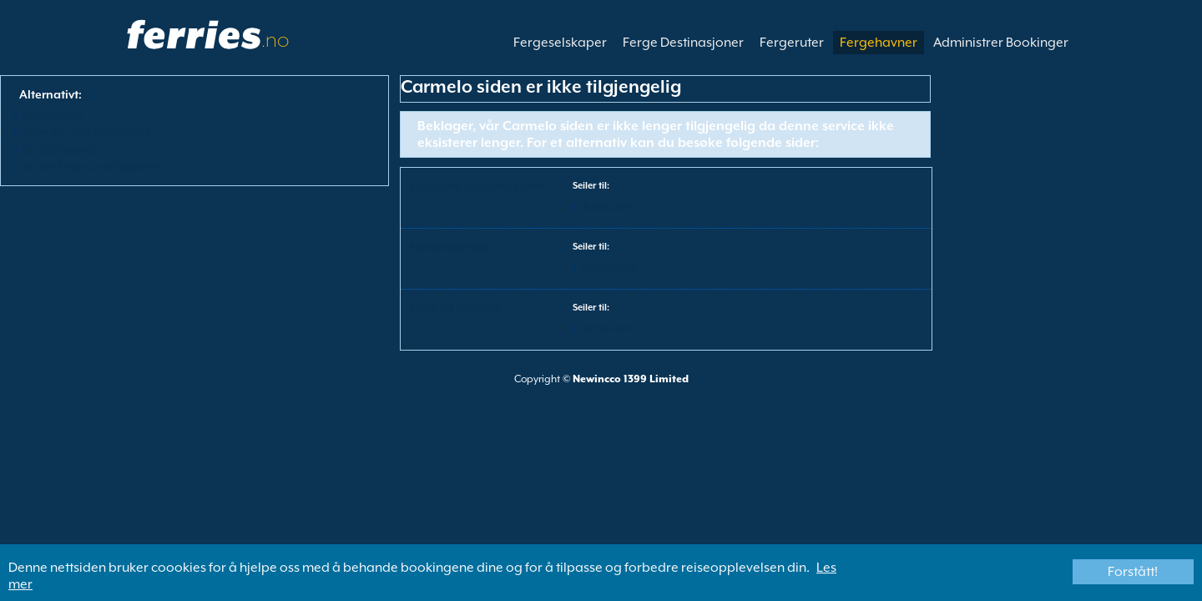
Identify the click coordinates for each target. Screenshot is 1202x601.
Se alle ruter (53, 113)
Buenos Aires (609, 205)
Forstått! (1133, 571)
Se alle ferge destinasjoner (92, 166)
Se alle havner (59, 148)
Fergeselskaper (560, 42)
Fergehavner (878, 42)
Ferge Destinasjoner (683, 42)
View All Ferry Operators (86, 131)
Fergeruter (792, 42)
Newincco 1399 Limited (631, 379)
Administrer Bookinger (1000, 42)
